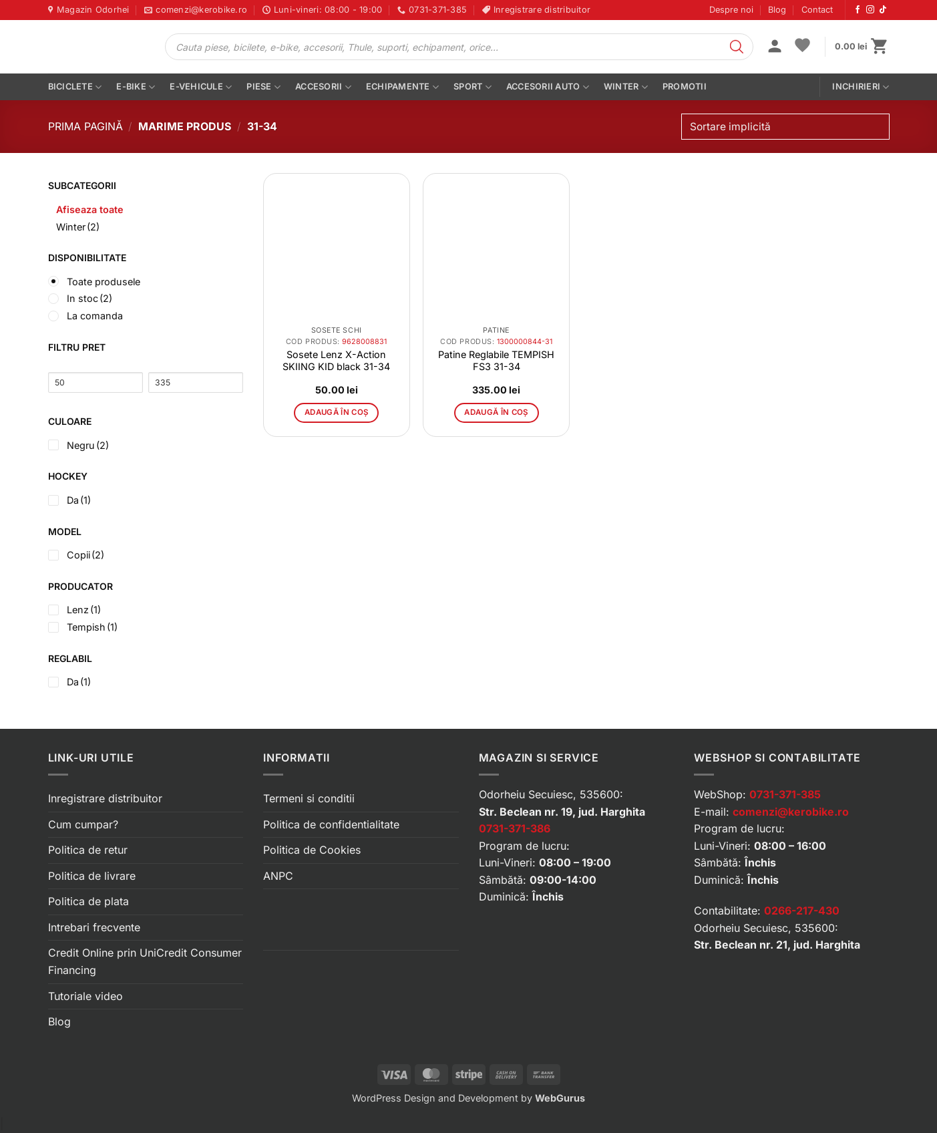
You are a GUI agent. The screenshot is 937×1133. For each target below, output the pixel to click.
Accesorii (323, 87)
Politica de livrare (92, 875)
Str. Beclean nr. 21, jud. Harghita (777, 944)
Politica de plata (88, 901)
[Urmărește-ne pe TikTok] (883, 10)
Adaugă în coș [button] (337, 412)
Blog (777, 10)
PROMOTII (685, 87)
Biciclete (75, 87)
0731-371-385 (785, 794)
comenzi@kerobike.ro (791, 811)
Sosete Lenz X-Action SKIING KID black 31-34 (336, 360)
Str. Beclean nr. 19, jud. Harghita (562, 811)
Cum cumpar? (83, 824)
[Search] (736, 46)
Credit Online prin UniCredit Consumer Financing (145, 961)
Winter (626, 87)
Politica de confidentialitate (331, 824)
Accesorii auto (547, 87)
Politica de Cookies (312, 849)
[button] (774, 47)
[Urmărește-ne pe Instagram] (870, 10)
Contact (817, 10)
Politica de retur (88, 849)
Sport (472, 87)
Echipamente (402, 87)
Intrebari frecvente (94, 927)
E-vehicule (201, 87)
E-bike (135, 87)
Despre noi (731, 10)
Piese (263, 87)
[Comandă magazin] (785, 127)
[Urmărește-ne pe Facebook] (858, 10)
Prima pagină (85, 126)
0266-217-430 (801, 910)
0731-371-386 (514, 828)
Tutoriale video (85, 996)
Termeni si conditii (309, 798)
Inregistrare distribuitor (105, 798)
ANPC (278, 875)
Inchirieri (860, 87)
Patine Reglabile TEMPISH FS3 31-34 (496, 360)
